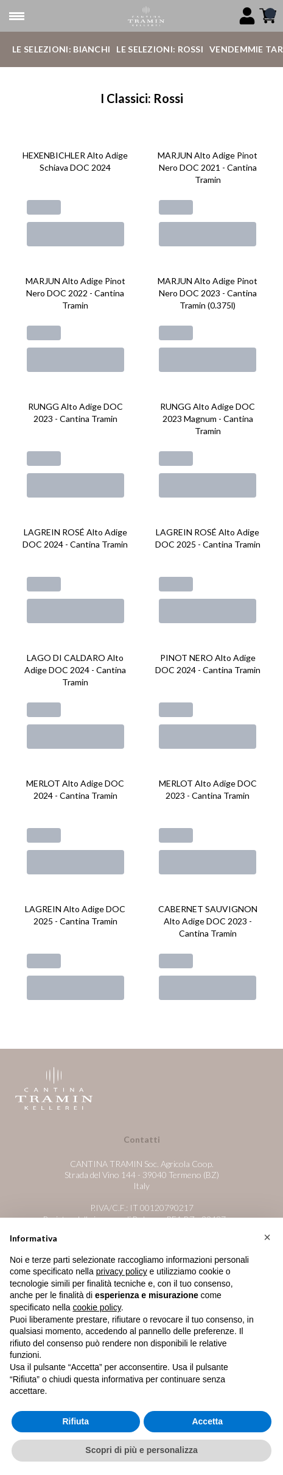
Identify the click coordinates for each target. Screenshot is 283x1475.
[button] (267, 1238)
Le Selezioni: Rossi (159, 49)
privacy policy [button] (121, 1272)
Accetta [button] (207, 1421)
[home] (146, 16)
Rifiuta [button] (75, 1421)
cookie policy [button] (97, 1307)
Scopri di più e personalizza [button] (141, 1450)
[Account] (247, 15)
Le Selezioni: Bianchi (61, 49)
